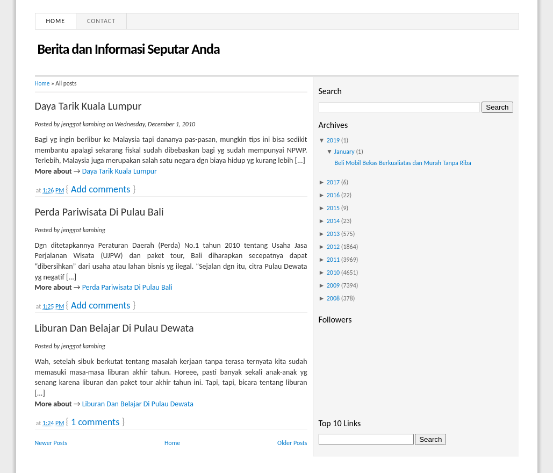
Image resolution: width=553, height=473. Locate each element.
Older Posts (292, 443)
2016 (333, 195)
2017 (333, 182)
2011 (333, 259)
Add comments (100, 189)
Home (56, 21)
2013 (333, 234)
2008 (333, 298)
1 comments (95, 422)
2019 (333, 140)
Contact (101, 21)
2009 (333, 285)
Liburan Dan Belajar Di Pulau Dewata (114, 327)
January (344, 151)
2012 (333, 246)
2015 (333, 208)
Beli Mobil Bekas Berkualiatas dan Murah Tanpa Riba (402, 163)
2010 (333, 272)
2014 (333, 221)
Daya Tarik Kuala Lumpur (88, 106)
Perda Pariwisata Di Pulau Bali (99, 211)
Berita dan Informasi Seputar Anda (129, 49)
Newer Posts (51, 443)
